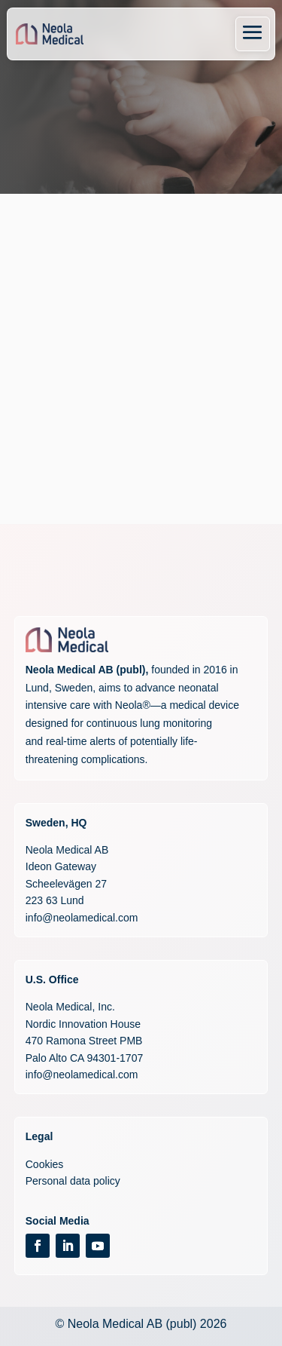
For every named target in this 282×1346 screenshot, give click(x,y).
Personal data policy (73, 1181)
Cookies (45, 1164)
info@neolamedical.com (82, 918)
